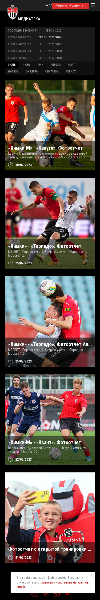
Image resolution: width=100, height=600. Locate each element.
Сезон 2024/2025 (19, 37)
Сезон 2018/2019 (19, 58)
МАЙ (41, 64)
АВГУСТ (71, 71)
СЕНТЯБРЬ (52, 71)
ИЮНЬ (26, 64)
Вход (48, 5)
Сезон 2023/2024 (50, 37)
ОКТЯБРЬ (32, 71)
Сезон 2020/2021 (19, 51)
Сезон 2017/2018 (50, 58)
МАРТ (71, 64)
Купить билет (70, 6)
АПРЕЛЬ (56, 64)
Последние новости (23, 30)
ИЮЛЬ (12, 64)
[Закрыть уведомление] (91, 575)
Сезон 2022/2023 (19, 44)
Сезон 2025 (53, 30)
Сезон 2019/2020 (50, 51)
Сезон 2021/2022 (50, 44)
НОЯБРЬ (13, 71)
